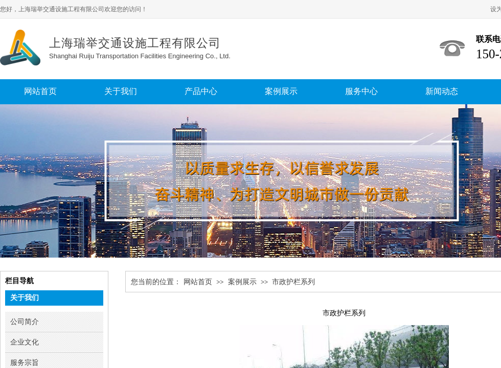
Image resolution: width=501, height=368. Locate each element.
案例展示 (242, 282)
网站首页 (198, 282)
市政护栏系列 (293, 282)
